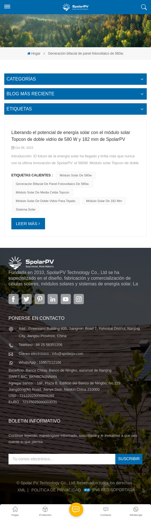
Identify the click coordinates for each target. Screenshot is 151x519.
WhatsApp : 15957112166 (40, 362)
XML (22, 490)
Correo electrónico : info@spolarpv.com (51, 353)
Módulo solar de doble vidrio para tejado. (46, 201)
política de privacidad (56, 490)
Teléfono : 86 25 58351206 (40, 345)
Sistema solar (26, 209)
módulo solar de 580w (76, 175)
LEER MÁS (26, 223)
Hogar (34, 53)
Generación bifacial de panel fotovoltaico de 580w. (52, 184)
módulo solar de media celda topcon (42, 192)
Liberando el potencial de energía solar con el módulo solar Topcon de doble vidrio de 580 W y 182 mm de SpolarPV (70, 136)
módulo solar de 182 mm (104, 201)
